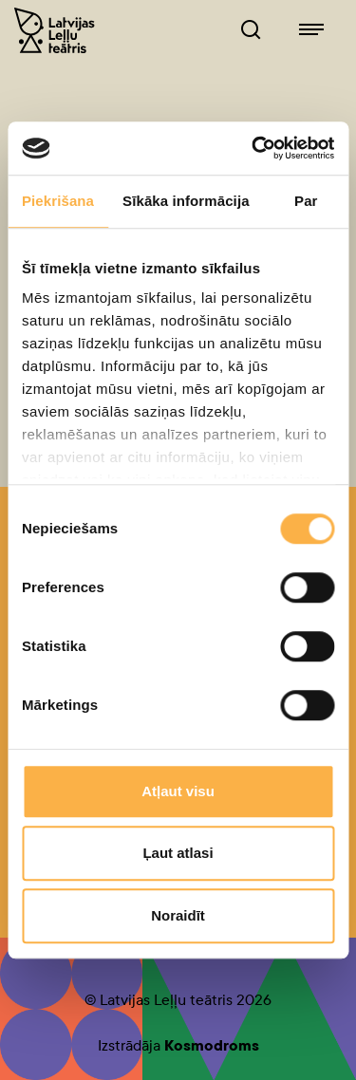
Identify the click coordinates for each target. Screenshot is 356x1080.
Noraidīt (178, 915)
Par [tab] (306, 201)
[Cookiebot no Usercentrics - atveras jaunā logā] (253, 148)
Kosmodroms (211, 1045)
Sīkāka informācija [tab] (186, 201)
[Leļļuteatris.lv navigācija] (311, 30)
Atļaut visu (178, 791)
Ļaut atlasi (177, 853)
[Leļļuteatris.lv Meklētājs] (250, 30)
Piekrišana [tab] (58, 201)
